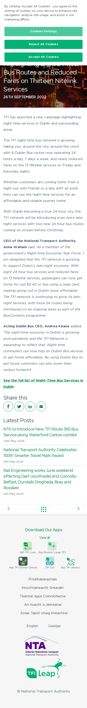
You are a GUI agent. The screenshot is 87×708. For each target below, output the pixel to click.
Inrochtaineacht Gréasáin (43, 587)
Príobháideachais (42, 579)
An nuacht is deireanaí (42, 604)
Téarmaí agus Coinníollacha (43, 596)
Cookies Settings (43, 31)
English (32, 626)
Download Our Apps (43, 534)
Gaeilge (54, 626)
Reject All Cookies (43, 44)
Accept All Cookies (43, 57)
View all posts (43, 509)
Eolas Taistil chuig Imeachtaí (44, 613)
